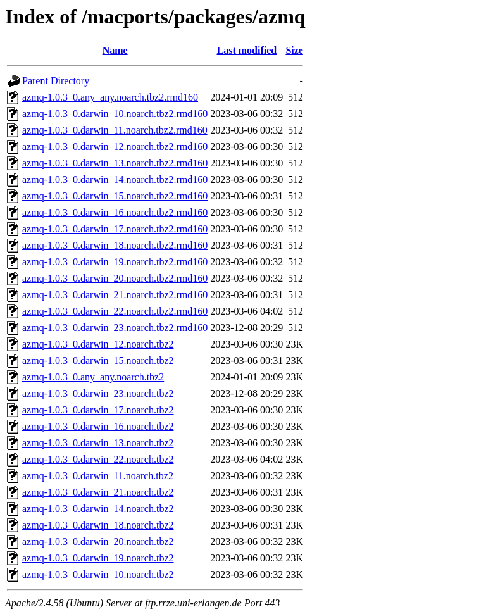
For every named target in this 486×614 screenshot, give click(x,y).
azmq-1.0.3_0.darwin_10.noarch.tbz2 (97, 574)
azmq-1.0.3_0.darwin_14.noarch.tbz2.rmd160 (115, 179)
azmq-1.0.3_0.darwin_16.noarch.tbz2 (97, 426)
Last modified (246, 50)
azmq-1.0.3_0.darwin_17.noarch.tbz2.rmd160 (115, 228)
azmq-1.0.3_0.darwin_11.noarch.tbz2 (97, 475)
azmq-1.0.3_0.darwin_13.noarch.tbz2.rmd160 (115, 163)
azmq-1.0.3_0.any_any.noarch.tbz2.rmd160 (110, 97)
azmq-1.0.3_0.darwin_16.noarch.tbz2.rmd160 (115, 212)
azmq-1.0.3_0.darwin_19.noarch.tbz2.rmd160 (115, 261)
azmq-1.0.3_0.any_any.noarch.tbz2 (93, 377)
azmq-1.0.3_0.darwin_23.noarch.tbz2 (97, 393)
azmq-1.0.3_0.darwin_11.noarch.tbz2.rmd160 (115, 130)
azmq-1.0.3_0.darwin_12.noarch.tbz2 (97, 344)
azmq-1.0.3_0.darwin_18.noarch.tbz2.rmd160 (115, 245)
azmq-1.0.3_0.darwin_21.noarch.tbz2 (97, 492)
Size (294, 50)
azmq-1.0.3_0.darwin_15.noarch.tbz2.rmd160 (115, 196)
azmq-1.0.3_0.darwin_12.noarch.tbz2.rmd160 (115, 146)
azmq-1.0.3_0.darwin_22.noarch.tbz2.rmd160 (115, 311)
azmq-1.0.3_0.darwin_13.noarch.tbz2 (97, 442)
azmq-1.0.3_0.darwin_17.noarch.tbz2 (97, 409)
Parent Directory (55, 80)
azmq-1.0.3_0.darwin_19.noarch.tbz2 (97, 558)
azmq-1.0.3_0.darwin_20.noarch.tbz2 (97, 541)
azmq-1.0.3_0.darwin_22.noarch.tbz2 (97, 459)
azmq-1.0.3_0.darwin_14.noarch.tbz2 (97, 508)
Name (115, 50)
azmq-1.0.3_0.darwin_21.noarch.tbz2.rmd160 (115, 294)
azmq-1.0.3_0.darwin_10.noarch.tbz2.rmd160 (115, 113)
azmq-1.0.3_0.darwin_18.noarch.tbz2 (97, 525)
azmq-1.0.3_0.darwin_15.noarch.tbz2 (97, 360)
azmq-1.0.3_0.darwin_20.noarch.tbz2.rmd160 (115, 278)
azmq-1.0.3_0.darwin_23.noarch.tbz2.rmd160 (115, 327)
